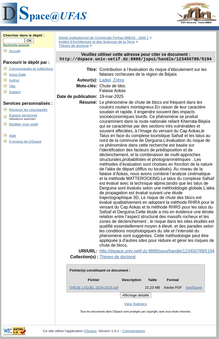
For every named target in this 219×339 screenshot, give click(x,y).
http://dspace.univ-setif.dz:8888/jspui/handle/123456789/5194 (157, 252)
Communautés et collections (31, 69)
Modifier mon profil (23, 124)
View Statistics (135, 305)
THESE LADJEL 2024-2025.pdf (93, 289)
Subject (15, 92)
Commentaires (133, 332)
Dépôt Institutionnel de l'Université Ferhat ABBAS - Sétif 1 (103, 38)
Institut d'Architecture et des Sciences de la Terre (97, 42)
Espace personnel (23, 115)
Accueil (14, 51)
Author (14, 80)
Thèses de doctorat (74, 46)
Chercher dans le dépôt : (23, 35)
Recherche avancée (16, 45)
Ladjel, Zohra (111, 81)
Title (12, 86)
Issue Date (17, 74)
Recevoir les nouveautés (28, 110)
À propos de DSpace (25, 141)
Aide (12, 136)
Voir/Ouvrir (193, 289)
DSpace (90, 332)
